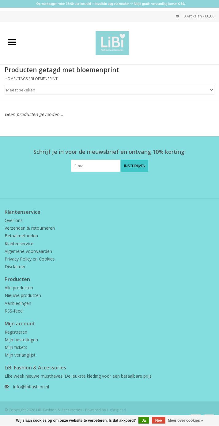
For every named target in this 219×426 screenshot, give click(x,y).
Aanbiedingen (18, 303)
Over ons (14, 220)
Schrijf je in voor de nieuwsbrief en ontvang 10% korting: (109, 152)
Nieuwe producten (23, 295)
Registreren (16, 332)
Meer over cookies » (185, 420)
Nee (158, 420)
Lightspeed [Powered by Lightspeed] (116, 410)
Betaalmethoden (21, 236)
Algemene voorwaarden (28, 251)
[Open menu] (12, 42)
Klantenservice (19, 243)
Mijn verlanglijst (20, 355)
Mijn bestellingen (21, 340)
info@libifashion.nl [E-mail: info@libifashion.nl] (31, 387)
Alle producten (19, 288)
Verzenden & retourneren (30, 228)
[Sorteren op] (109, 90)
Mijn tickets (16, 347)
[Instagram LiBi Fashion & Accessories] (115, 184)
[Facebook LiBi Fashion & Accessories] (104, 184)
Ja (144, 420)
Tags (23, 78)
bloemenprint (44, 78)
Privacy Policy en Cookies (30, 259)
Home (10, 78)
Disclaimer (15, 266)
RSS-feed (14, 311)
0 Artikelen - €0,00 (195, 16)
